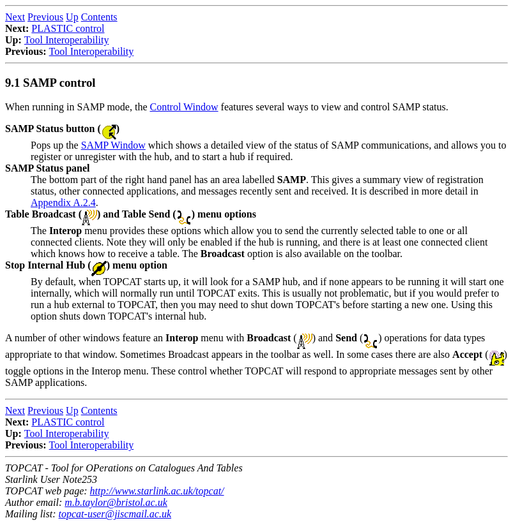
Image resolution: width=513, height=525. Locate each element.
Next (15, 16)
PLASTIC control (67, 28)
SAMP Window (113, 145)
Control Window (184, 106)
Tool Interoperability (66, 39)
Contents (99, 16)
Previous (45, 16)
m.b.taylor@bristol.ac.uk (116, 502)
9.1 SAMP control (50, 82)
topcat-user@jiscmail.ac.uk (115, 513)
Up (72, 16)
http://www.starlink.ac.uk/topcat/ (157, 490)
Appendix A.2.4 (63, 202)
